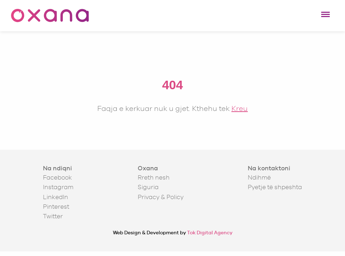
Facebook (57, 177)
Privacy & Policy (161, 197)
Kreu (239, 108)
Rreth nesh (154, 177)
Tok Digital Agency (209, 232)
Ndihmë (259, 177)
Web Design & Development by (172, 232)
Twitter (53, 216)
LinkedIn (55, 197)
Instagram (58, 187)
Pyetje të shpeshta (275, 187)
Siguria (148, 187)
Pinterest (56, 206)
